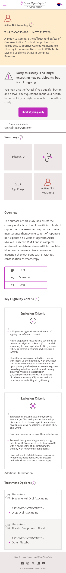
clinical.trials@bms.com (18, 127)
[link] (22, 563)
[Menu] (4, 4)
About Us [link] (17, 557)
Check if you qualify (33, 112)
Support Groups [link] (27, 557)
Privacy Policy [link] (47, 557)
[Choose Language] (60, 4)
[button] (31, 25)
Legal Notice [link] (38, 557)
